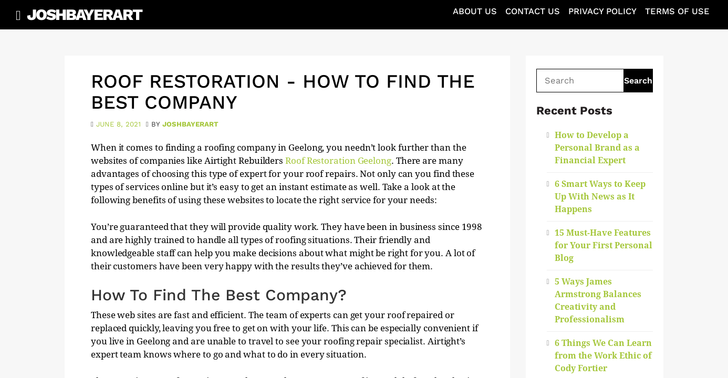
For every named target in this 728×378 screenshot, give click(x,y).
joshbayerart (190, 124)
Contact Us (532, 11)
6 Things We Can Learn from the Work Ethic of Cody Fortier (603, 355)
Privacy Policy (602, 11)
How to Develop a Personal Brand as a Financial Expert (597, 147)
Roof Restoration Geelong (338, 160)
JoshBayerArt (84, 14)
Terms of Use (677, 11)
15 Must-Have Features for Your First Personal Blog (603, 245)
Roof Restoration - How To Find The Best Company (283, 91)
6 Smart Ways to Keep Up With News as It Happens (600, 196)
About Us (475, 11)
